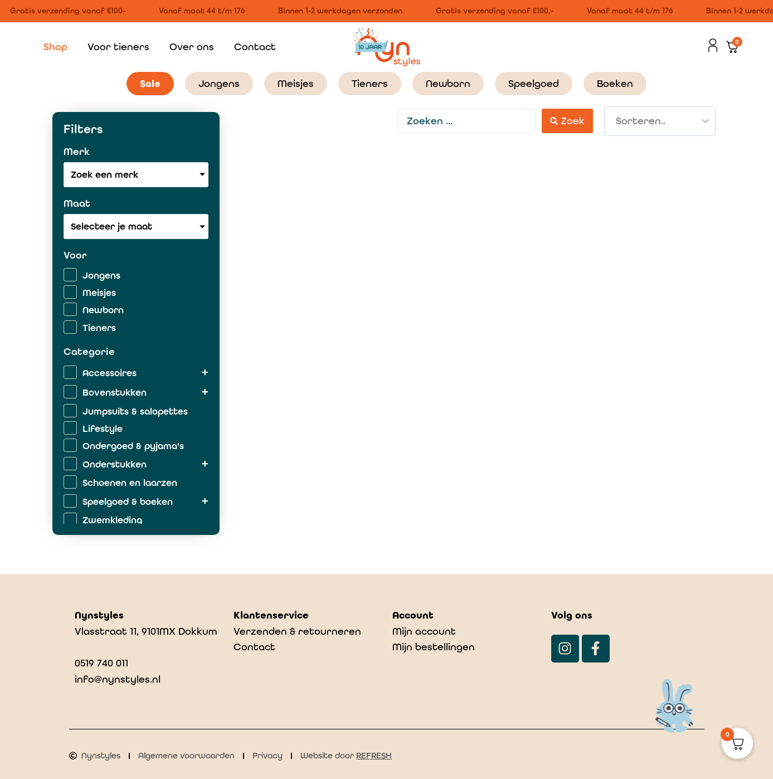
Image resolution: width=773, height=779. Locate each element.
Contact (255, 46)
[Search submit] (567, 121)
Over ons (191, 46)
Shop (55, 46)
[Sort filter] (660, 121)
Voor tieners (118, 46)
